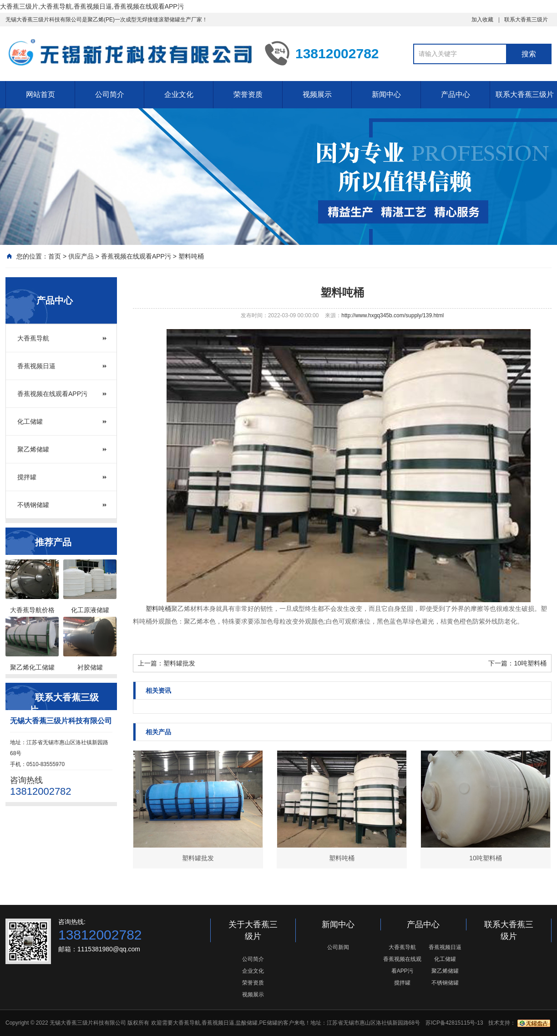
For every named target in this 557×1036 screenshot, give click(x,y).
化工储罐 (30, 421)
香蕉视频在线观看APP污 (136, 256)
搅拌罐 (26, 477)
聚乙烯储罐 (33, 449)
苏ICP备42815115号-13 (454, 1023)
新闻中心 (386, 94)
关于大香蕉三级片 (253, 930)
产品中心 (455, 94)
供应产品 (81, 256)
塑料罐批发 (179, 663)
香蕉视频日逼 (36, 366)
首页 (54, 256)
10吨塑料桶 (530, 663)
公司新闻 (338, 947)
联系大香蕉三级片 (526, 19)
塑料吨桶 (191, 256)
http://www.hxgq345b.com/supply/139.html (392, 315)
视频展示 (317, 94)
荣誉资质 (248, 94)
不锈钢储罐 (33, 504)
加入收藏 (482, 19)
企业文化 (178, 94)
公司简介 (109, 94)
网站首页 (40, 94)
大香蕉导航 (33, 338)
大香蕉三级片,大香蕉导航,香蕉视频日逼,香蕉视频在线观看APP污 (92, 6)
